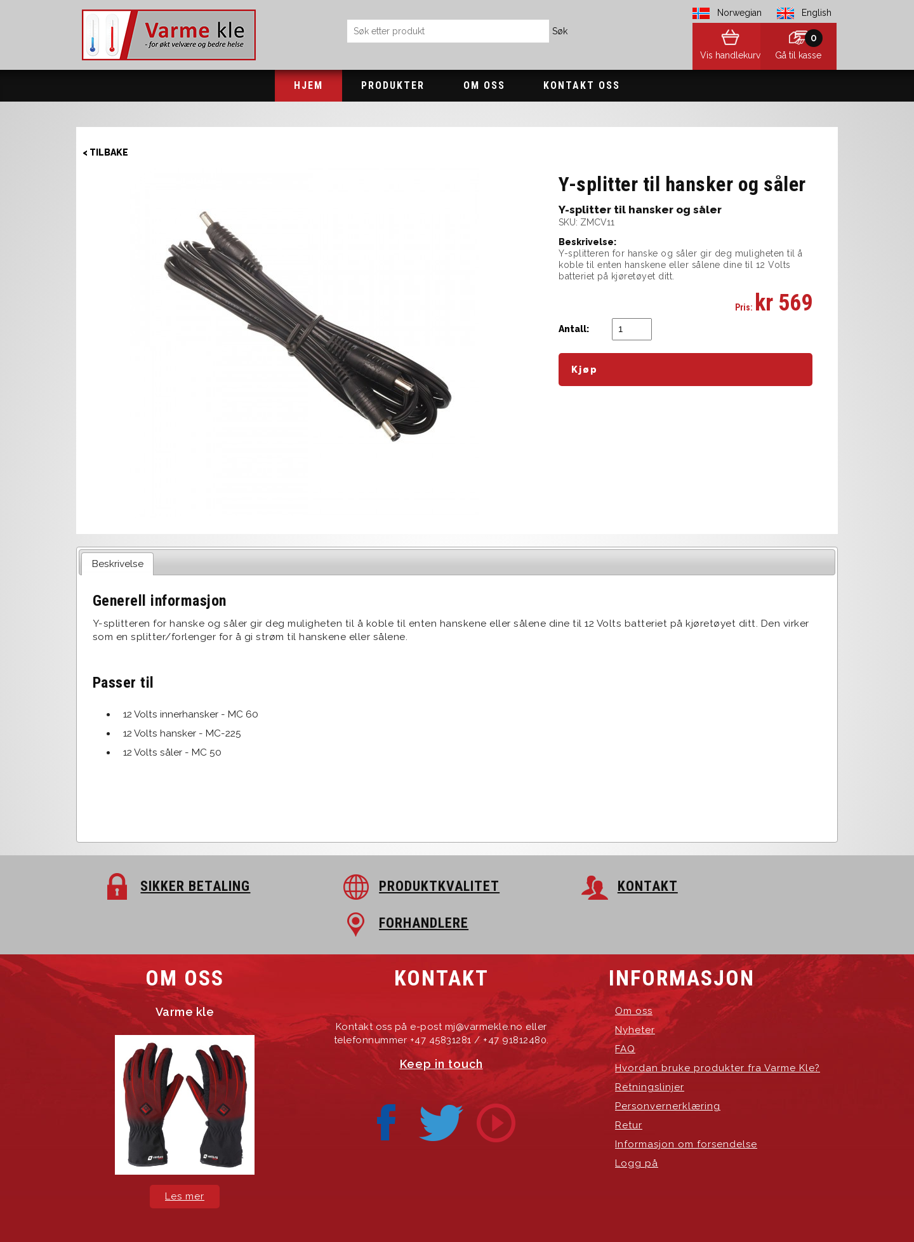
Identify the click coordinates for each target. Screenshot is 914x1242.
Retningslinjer (649, 1050)
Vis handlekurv (717, 57)
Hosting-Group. (564, 1210)
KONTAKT (528, 886)
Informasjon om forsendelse (686, 1107)
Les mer (184, 1159)
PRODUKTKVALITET (373, 886)
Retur (628, 1088)
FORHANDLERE (729, 886)
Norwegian (739, 13)
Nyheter (635, 993)
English (816, 13)
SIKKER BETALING (182, 886)
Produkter (393, 85)
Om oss (484, 85)
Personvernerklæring (667, 1069)
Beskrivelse (117, 564)
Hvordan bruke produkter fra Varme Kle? (717, 1031)
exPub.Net (672, 1210)
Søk (559, 31)
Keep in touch (441, 1027)
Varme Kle (315, 1210)
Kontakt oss (581, 85)
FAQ (625, 1012)
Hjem (308, 85)
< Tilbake (105, 152)
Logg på (636, 1126)
